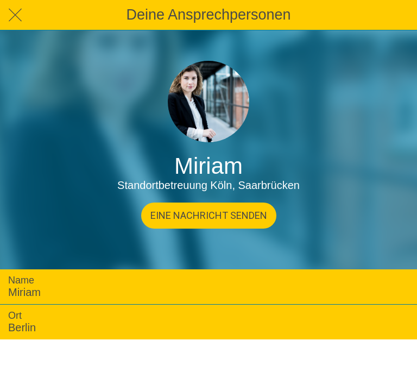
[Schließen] (15, 15)
